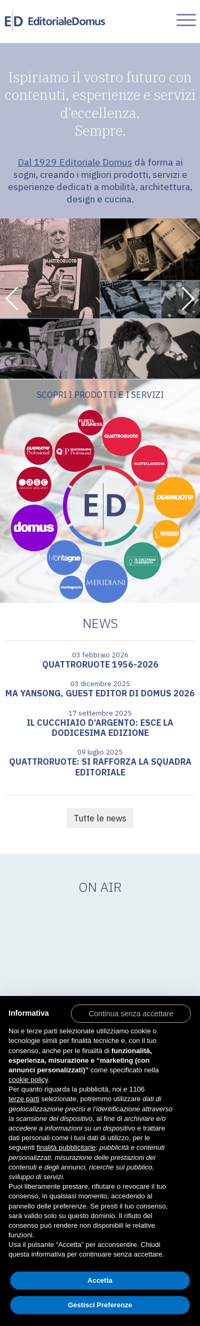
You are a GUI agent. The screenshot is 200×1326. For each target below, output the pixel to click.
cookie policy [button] (28, 1080)
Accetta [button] (100, 1280)
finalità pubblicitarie (66, 1147)
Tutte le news (100, 818)
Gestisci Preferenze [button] (100, 1305)
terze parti (24, 1099)
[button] (12, 298)
